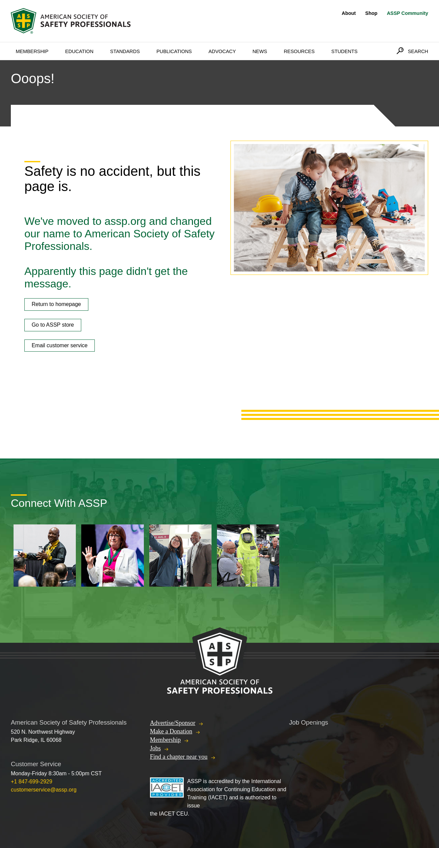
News (260, 51)
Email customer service (59, 345)
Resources (299, 51)
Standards (125, 51)
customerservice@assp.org (43, 790)
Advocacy (222, 51)
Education (79, 51)
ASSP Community (407, 13)
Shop (371, 13)
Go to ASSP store (52, 325)
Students (344, 51)
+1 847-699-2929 (31, 781)
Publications (174, 51)
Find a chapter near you (178, 756)
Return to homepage (56, 304)
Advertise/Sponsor (172, 723)
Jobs (155, 748)
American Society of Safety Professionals (71, 21)
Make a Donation (171, 731)
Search (418, 51)
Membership (32, 51)
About (349, 13)
